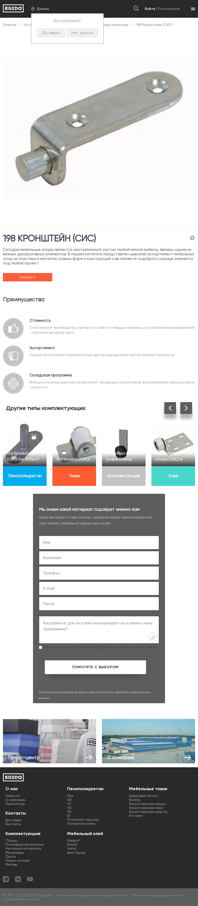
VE (69, 812)
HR (69, 800)
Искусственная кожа (146, 808)
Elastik (72, 844)
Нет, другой (82, 32)
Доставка (13, 820)
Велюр (135, 800)
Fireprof (73, 840)
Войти (150, 9)
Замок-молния (17, 860)
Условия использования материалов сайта (92, 895)
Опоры (11, 840)
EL (69, 816)
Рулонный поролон (83, 819)
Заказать (27, 277)
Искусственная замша (147, 804)
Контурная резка (81, 823)
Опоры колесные (114, 25)
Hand (71, 848)
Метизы (11, 864)
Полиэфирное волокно (24, 844)
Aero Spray (76, 853)
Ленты (10, 856)
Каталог (30, 25)
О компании (15, 800)
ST (69, 804)
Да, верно (51, 32)
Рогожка (136, 816)
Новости (12, 796)
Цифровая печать (144, 796)
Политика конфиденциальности (158, 895)
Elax (70, 796)
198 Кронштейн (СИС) (153, 25)
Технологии (15, 804)
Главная (10, 25)
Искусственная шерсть (148, 812)
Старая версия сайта (21, 899)
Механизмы (14, 853)
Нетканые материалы (23, 848)
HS (69, 808)
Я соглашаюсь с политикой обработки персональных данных (99, 647)
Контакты (13, 824)
